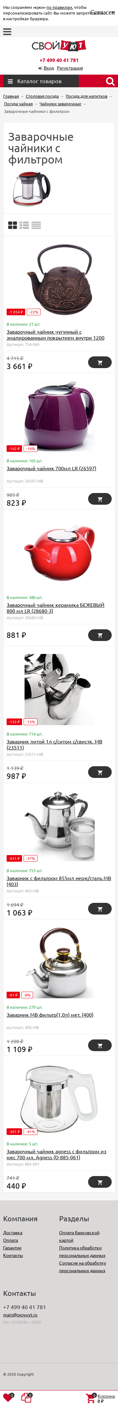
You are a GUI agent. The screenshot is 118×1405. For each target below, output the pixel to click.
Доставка (12, 1232)
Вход (49, 68)
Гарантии (12, 1247)
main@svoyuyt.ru (20, 1314)
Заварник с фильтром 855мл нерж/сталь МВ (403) (59, 881)
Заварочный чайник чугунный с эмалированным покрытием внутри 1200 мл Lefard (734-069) (55, 337)
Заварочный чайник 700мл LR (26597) (51, 468)
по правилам (59, 7)
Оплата (10, 1240)
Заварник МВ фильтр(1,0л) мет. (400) (50, 1014)
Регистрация (70, 68)
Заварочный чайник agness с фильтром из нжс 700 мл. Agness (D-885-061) (56, 1154)
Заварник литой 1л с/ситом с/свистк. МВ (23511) (54, 744)
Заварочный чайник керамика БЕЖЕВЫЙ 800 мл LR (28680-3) (55, 607)
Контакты (13, 1255)
